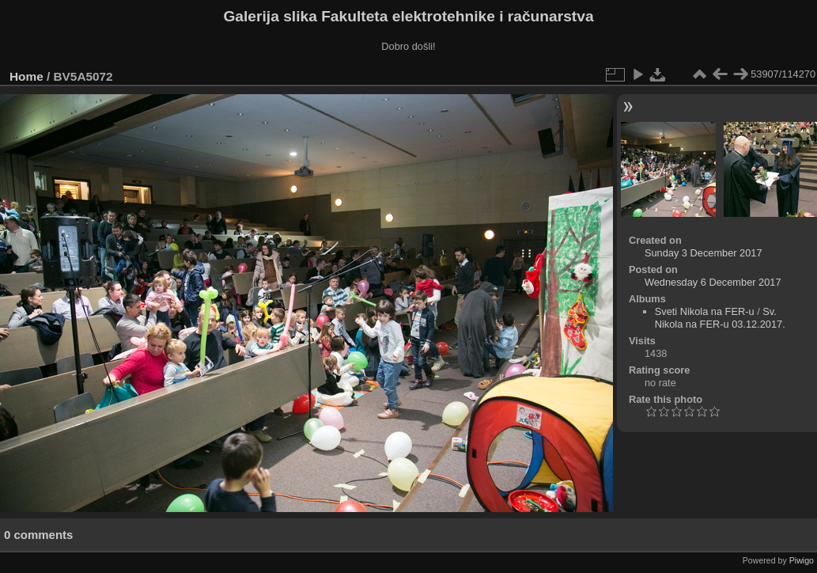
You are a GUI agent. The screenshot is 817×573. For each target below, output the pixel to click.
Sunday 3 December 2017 (703, 253)
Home (26, 76)
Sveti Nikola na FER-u (705, 311)
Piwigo (801, 560)
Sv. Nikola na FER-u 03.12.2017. (720, 317)
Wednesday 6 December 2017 (713, 282)
